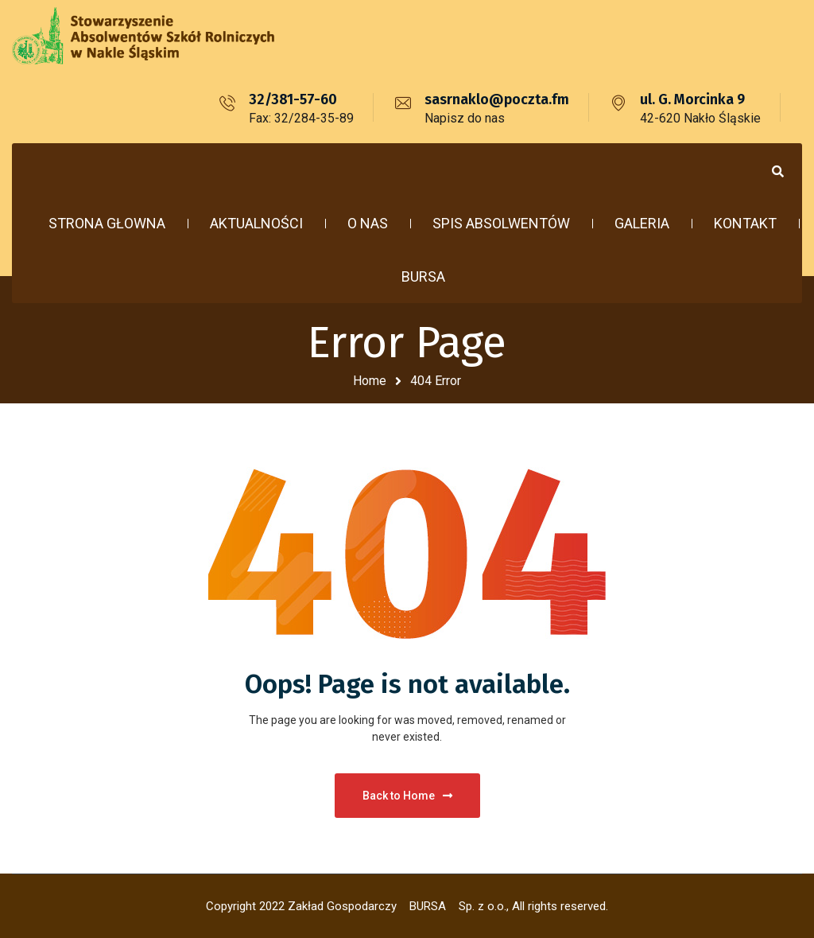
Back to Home (407, 795)
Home (369, 380)
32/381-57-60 (293, 99)
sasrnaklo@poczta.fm (496, 99)
